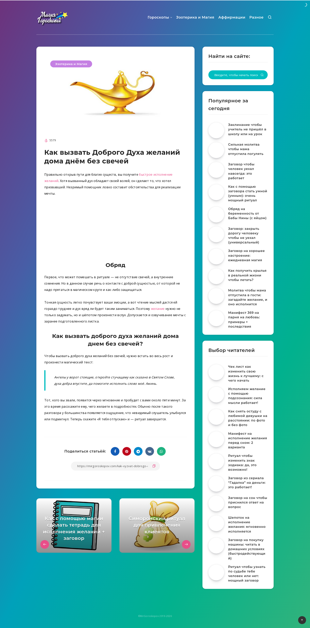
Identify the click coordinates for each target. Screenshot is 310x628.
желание (158, 308)
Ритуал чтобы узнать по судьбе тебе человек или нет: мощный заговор (247, 574)
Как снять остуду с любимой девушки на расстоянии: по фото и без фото (247, 418)
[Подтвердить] (262, 75)
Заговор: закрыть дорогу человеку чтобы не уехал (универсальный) (243, 235)
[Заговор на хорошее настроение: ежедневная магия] (216, 256)
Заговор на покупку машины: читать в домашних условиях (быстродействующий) (246, 549)
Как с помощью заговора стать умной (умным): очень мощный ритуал (247, 193)
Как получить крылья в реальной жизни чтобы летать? (247, 275)
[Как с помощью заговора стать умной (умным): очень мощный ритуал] (216, 192)
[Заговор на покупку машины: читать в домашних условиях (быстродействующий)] (216, 546)
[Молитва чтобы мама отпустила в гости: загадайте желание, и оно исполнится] (216, 296)
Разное (256, 17)
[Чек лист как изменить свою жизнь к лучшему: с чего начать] (216, 372)
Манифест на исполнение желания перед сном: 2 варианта (247, 440)
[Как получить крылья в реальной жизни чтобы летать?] (216, 276)
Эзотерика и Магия (195, 17)
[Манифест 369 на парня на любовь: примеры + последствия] (216, 318)
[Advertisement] (115, 229)
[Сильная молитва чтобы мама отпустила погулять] (216, 150)
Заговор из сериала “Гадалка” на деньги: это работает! (247, 482)
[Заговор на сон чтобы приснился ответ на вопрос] (216, 503)
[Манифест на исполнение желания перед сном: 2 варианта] (216, 439)
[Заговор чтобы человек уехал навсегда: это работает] (216, 170)
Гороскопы (158, 17)
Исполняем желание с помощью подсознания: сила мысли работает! (247, 396)
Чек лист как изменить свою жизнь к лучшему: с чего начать (246, 373)
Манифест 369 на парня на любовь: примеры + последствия (244, 319)
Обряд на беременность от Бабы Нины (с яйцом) (247, 213)
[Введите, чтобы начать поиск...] (238, 74)
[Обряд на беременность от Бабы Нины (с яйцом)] (216, 215)
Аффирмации (231, 17)
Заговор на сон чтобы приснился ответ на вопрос (247, 502)
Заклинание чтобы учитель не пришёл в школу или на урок (247, 129)
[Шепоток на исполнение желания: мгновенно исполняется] (216, 523)
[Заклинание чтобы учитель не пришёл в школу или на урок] (216, 130)
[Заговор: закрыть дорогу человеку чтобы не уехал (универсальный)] (216, 234)
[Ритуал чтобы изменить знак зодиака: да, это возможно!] (216, 461)
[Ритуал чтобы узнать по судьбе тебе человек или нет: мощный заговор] (216, 572)
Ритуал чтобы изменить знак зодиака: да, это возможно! (242, 462)
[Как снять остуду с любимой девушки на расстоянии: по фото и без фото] (216, 417)
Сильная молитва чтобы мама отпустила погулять (245, 149)
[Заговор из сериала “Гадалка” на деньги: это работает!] (216, 484)
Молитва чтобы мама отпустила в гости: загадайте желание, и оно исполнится (247, 297)
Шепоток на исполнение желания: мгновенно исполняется (247, 524)
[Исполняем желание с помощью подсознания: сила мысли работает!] (216, 395)
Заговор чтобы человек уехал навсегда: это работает (241, 171)
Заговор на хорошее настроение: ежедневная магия (246, 255)
